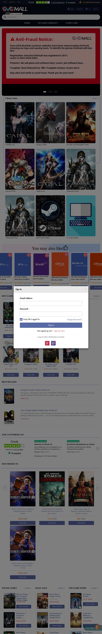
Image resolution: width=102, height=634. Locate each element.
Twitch (53, 343)
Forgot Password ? (74, 319)
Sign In (51, 325)
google (47, 343)
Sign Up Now (59, 331)
